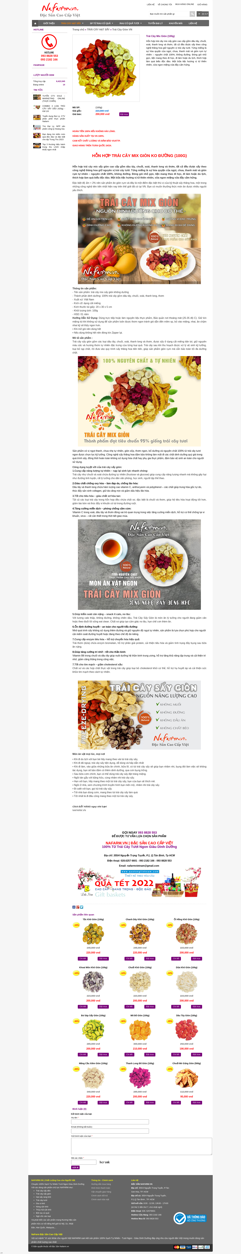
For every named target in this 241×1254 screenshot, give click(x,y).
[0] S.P (205, 14)
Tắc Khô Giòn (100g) (93, 919)
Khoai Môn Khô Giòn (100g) (93, 967)
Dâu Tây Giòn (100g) (186, 1015)
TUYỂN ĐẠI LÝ (155, 23)
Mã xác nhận (77, 1158)
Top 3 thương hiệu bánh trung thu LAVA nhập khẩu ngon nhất (53, 147)
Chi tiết (83, 958)
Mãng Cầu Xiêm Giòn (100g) (93, 1063)
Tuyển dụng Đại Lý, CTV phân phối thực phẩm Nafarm (53, 118)
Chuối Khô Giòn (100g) (140, 967)
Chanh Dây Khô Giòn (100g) (140, 919)
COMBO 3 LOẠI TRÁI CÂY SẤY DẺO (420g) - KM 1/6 (53, 108)
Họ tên (75, 1117)
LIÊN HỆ (150, 4)
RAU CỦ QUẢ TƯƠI (131, 23)
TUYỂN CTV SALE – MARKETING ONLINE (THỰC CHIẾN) (53, 98)
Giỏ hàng (202, 4)
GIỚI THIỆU (49, 23)
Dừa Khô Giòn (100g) (186, 967)
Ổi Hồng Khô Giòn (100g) (186, 919)
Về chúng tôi (165, 4)
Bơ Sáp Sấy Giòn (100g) (93, 1015)
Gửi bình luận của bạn (81, 1136)
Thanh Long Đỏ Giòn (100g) (140, 1063)
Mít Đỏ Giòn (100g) (139, 1015)
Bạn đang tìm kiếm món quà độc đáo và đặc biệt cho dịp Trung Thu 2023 (53, 137)
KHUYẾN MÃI (175, 23)
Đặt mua (124, 114)
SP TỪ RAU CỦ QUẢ (101, 23)
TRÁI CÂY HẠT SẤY (72, 23)
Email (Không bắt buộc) (81, 1127)
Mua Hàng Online (184, 4)
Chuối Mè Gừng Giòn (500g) (186, 1063)
